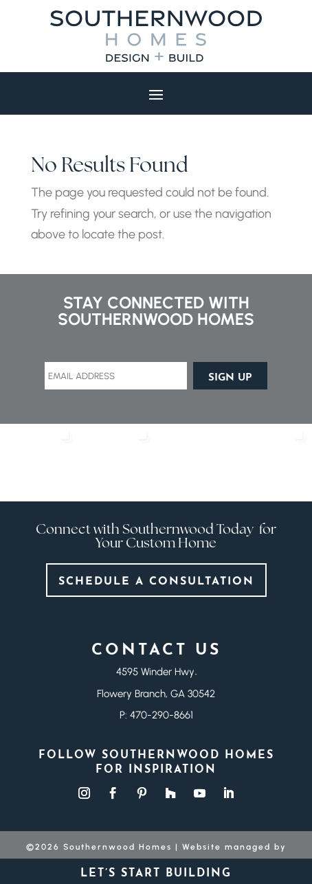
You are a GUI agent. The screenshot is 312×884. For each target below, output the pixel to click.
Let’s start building (156, 871)
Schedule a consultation (156, 581)
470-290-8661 (161, 715)
